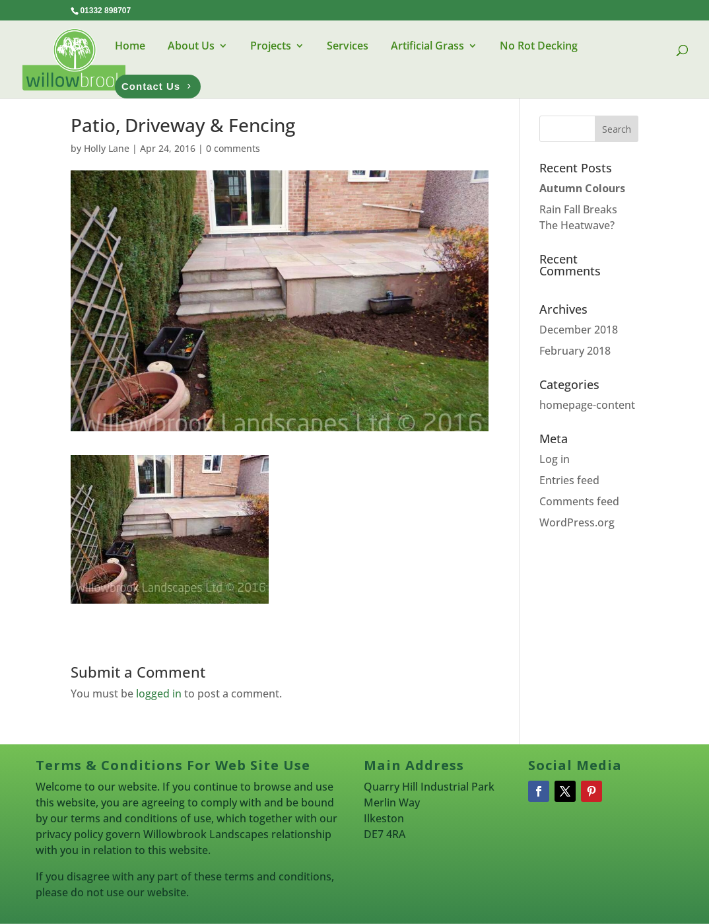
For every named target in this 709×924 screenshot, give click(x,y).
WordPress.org (577, 522)
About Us (191, 45)
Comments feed (579, 501)
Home (130, 45)
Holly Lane (106, 148)
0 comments (233, 148)
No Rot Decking (539, 45)
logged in (159, 693)
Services (347, 45)
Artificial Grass (427, 45)
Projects (270, 45)
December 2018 (578, 329)
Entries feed (569, 480)
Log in (554, 459)
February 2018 (575, 350)
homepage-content (587, 405)
